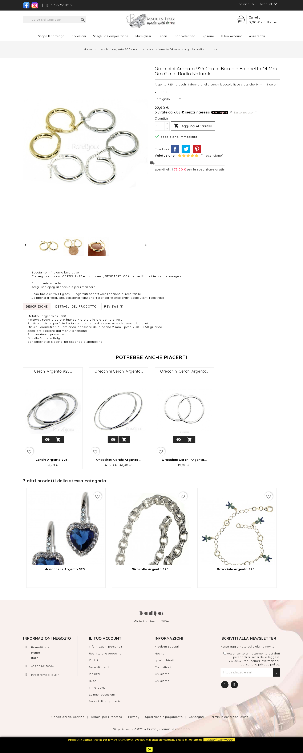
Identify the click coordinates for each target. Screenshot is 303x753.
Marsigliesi (143, 36)
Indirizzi (94, 674)
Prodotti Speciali (167, 646)
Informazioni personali (105, 646)
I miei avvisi (97, 687)
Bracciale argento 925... (237, 569)
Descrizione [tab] (37, 306)
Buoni (93, 681)
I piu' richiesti (164, 660)
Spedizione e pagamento (164, 717)
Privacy (134, 717)
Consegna (197, 717)
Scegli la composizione (110, 36)
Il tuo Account (231, 36)
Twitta (186, 149)
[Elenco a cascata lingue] (247, 4)
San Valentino (185, 36)
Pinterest (197, 149)
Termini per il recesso (107, 717)
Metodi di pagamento (105, 701)
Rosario (208, 36)
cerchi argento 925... (53, 371)
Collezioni (79, 36)
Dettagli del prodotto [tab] (76, 306)
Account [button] (269, 4)
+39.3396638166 (42, 666)
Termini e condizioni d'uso (229, 717)
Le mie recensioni (102, 694)
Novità (159, 653)
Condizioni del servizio (68, 717)
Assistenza (257, 36)
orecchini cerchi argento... (118, 371)
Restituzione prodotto (105, 653)
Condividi (175, 149)
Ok (150, 749)
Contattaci (163, 667)
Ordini (93, 660)
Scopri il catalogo (51, 36)
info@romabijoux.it (45, 675)
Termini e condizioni (175, 729)
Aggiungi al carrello (193, 126)
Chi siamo (162, 674)
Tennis (162, 36)
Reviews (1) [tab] (114, 306)
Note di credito (100, 667)
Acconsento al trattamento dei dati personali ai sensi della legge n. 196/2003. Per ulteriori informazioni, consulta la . (251, 659)
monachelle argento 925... (66, 569)
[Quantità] (160, 126)
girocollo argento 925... (151, 569)
